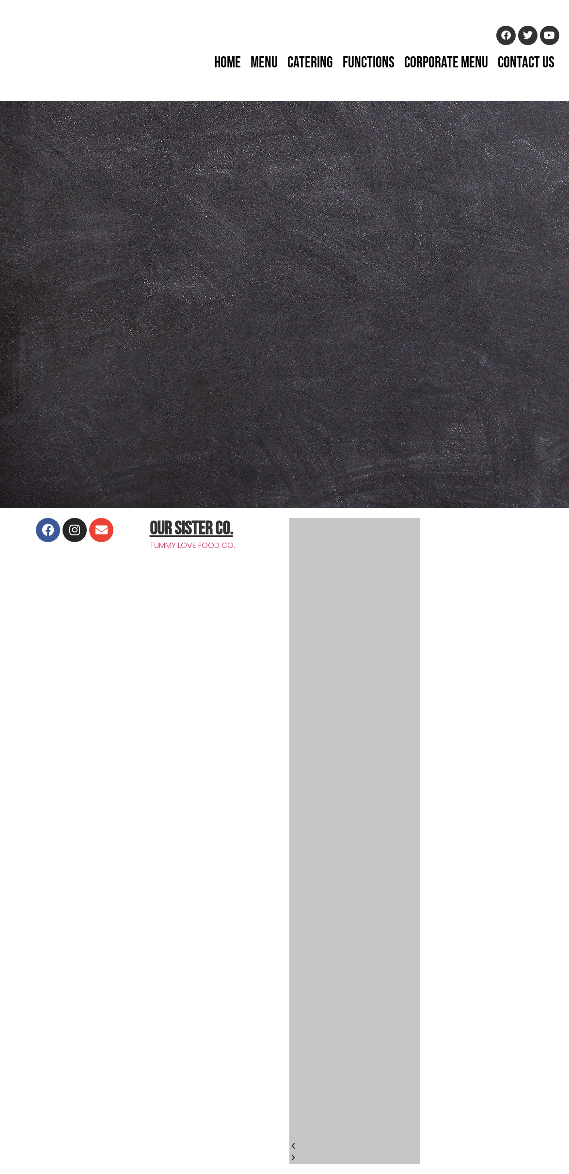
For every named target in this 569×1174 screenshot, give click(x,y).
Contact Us (526, 62)
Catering (310, 62)
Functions (369, 62)
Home (227, 62)
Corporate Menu (446, 62)
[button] (354, 1147)
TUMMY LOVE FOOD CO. (192, 545)
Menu (264, 62)
